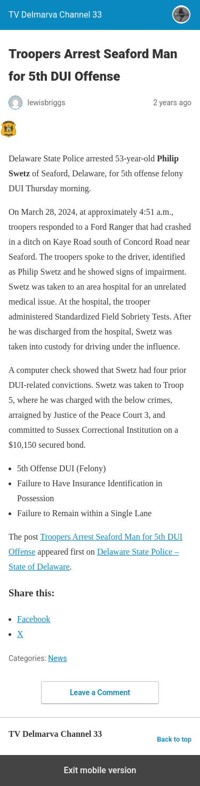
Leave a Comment (100, 692)
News (57, 658)
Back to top (174, 739)
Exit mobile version (99, 770)
